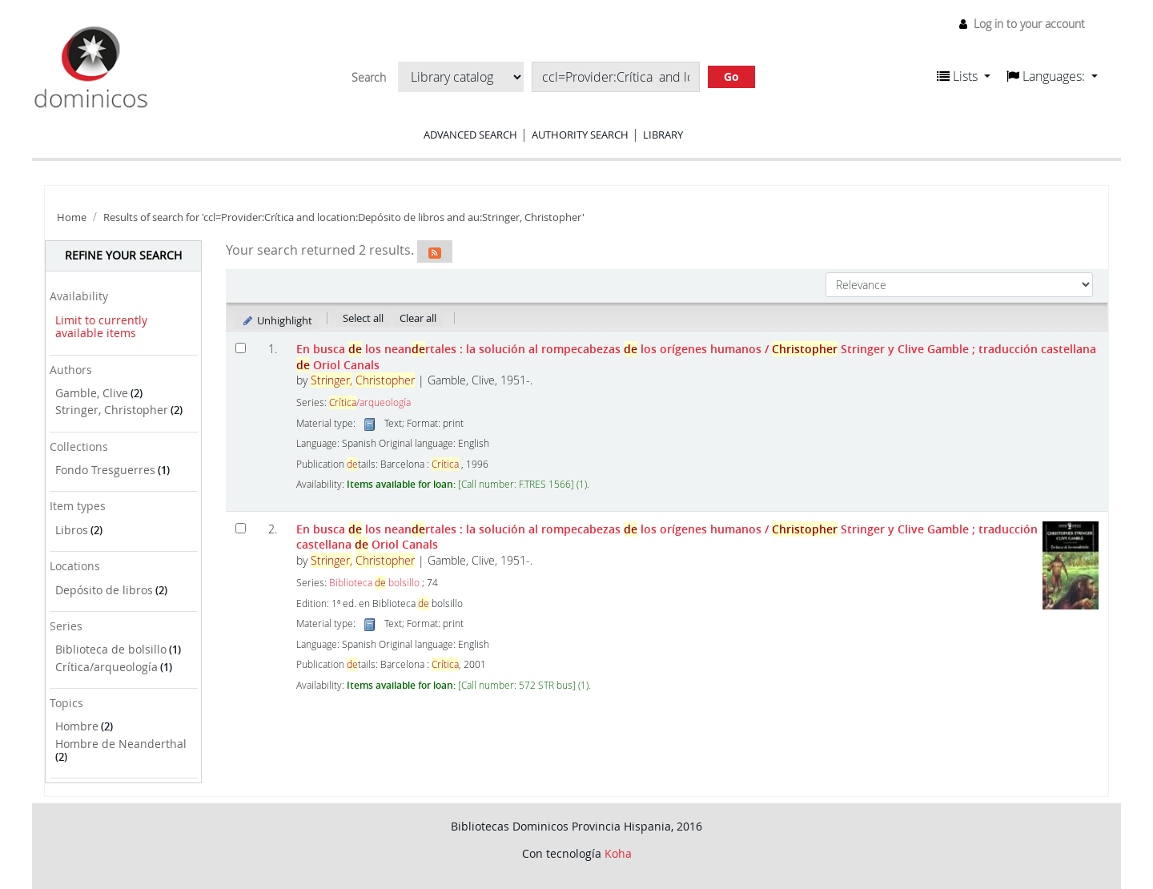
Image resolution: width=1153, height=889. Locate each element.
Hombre (76, 726)
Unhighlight (276, 320)
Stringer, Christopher (111, 409)
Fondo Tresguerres (105, 469)
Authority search (580, 134)
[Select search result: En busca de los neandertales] (240, 348)
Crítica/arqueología (106, 666)
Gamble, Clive (91, 392)
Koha (618, 853)
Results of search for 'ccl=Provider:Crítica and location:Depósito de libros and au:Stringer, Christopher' (344, 217)
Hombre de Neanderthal (121, 743)
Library (663, 134)
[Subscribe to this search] (434, 251)
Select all (363, 318)
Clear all (418, 318)
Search (369, 77)
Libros (71, 529)
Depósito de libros (104, 589)
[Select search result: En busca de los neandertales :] (240, 528)
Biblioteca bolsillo (374, 582)
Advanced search (470, 134)
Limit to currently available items (101, 326)
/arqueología (370, 402)
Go (731, 76)
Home (71, 217)
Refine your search (123, 255)
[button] (963, 76)
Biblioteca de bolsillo (111, 649)
